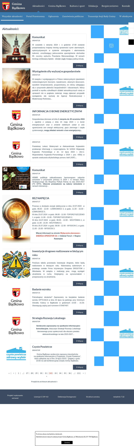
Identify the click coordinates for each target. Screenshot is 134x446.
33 (56, 373)
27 (27, 373)
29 (36, 373)
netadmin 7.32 (118, 397)
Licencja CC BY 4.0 (41, 397)
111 (78, 373)
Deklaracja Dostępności (67, 397)
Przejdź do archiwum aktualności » (44, 382)
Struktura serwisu (93, 397)
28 (32, 373)
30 (41, 373)
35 (65, 373)
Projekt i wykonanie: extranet (15, 396)
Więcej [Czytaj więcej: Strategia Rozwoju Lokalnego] (79, 341)
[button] (131, 36)
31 (46, 373)
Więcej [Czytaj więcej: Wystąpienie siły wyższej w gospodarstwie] (79, 106)
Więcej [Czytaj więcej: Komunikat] (79, 66)
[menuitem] (38, 6)
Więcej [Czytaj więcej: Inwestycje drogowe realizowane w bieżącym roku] (79, 284)
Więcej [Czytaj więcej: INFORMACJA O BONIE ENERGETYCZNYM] (79, 137)
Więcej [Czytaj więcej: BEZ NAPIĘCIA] (79, 245)
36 (70, 373)
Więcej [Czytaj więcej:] (79, 164)
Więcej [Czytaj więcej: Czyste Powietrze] (79, 367)
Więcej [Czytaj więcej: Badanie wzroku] (79, 312)
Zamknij (67, 442)
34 (60, 373)
